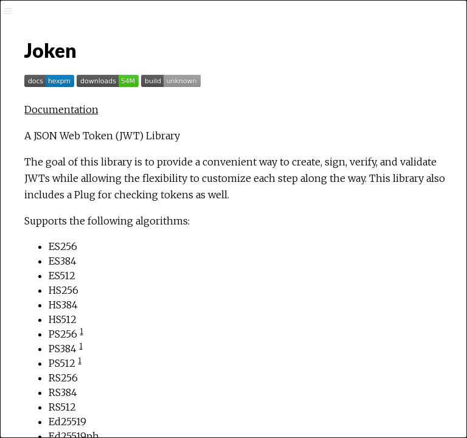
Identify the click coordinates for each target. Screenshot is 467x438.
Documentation (61, 109)
